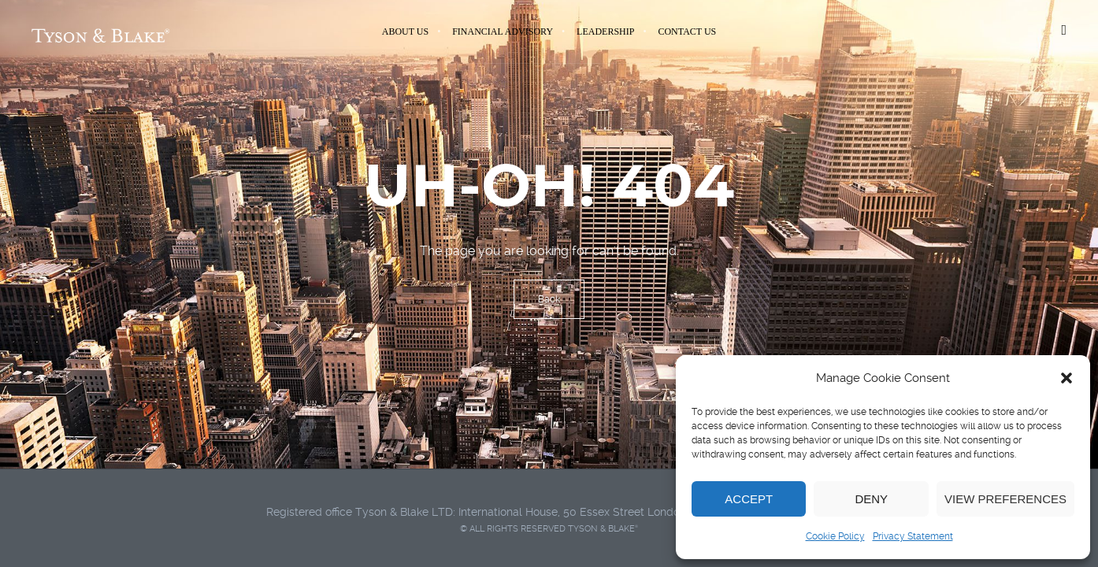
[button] (1066, 378)
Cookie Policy (835, 536)
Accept (749, 499)
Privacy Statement (913, 536)
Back (549, 299)
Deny (871, 499)
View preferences (1005, 499)
